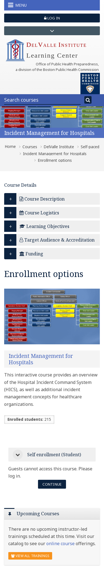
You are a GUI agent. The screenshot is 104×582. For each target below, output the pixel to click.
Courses (29, 147)
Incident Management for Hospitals (49, 133)
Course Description (42, 199)
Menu (17, 5)
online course (60, 543)
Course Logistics (39, 213)
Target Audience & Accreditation (57, 240)
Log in (52, 18)
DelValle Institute (59, 147)
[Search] (88, 100)
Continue (52, 484)
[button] (18, 455)
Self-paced (90, 147)
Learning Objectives (44, 226)
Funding (31, 254)
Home (10, 146)
